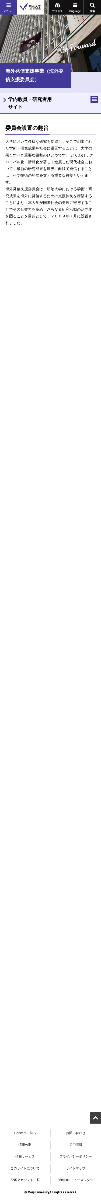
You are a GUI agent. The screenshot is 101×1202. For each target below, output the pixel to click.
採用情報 (75, 1145)
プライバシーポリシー (76, 1156)
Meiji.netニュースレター (75, 1180)
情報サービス (25, 1156)
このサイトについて (25, 1168)
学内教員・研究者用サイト (30, 103)
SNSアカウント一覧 (25, 1180)
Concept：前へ (25, 1133)
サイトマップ (75, 1168)
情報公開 (25, 1145)
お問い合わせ (75, 1133)
